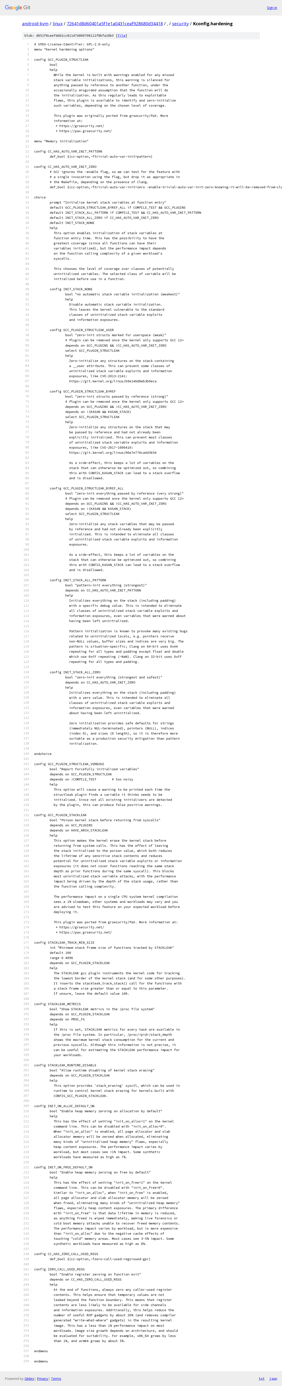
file (121, 36)
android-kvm (35, 23)
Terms (56, 1378)
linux (58, 23)
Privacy (42, 1378)
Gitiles (29, 1378)
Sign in (272, 7)
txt (262, 1378)
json (273, 1378)
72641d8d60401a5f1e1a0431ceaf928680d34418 (115, 23)
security (180, 23)
